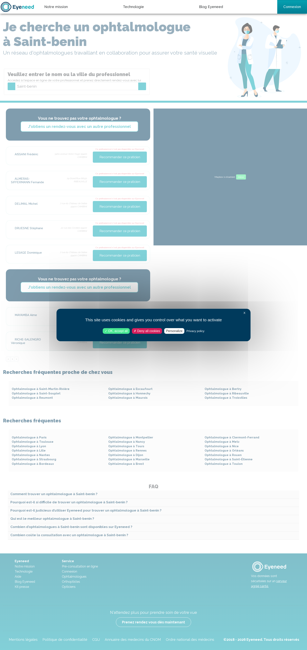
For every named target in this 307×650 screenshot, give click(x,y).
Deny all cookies (147, 331)
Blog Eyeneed (211, 7)
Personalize (174, 331)
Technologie (133, 7)
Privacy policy (195, 331)
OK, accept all (116, 331)
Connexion (292, 7)
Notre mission (56, 7)
